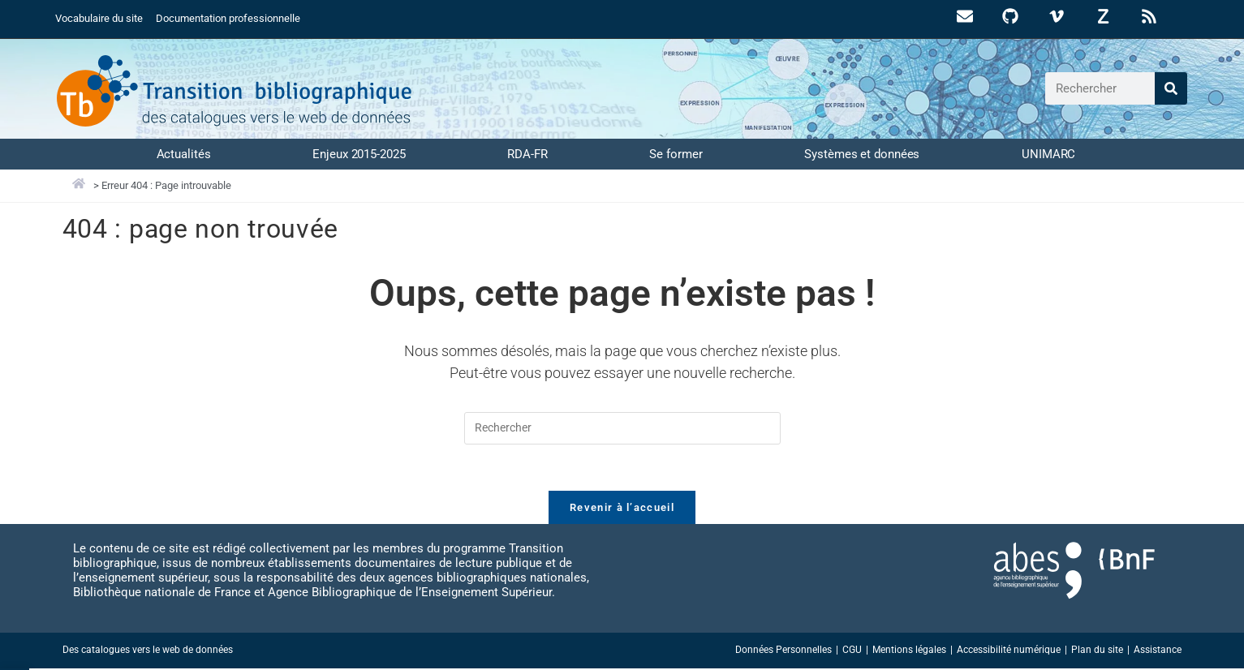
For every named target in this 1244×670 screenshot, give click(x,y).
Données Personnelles (783, 651)
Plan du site (1097, 651)
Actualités (184, 153)
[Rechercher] (1171, 88)
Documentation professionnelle (228, 18)
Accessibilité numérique (1009, 651)
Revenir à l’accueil (622, 509)
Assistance (1158, 651)
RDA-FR (527, 153)
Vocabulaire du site (99, 18)
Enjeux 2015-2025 (358, 153)
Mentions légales (909, 651)
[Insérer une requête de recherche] (622, 427)
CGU (852, 651)
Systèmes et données (861, 153)
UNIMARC (1048, 153)
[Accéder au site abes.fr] (1038, 572)
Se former (675, 153)
